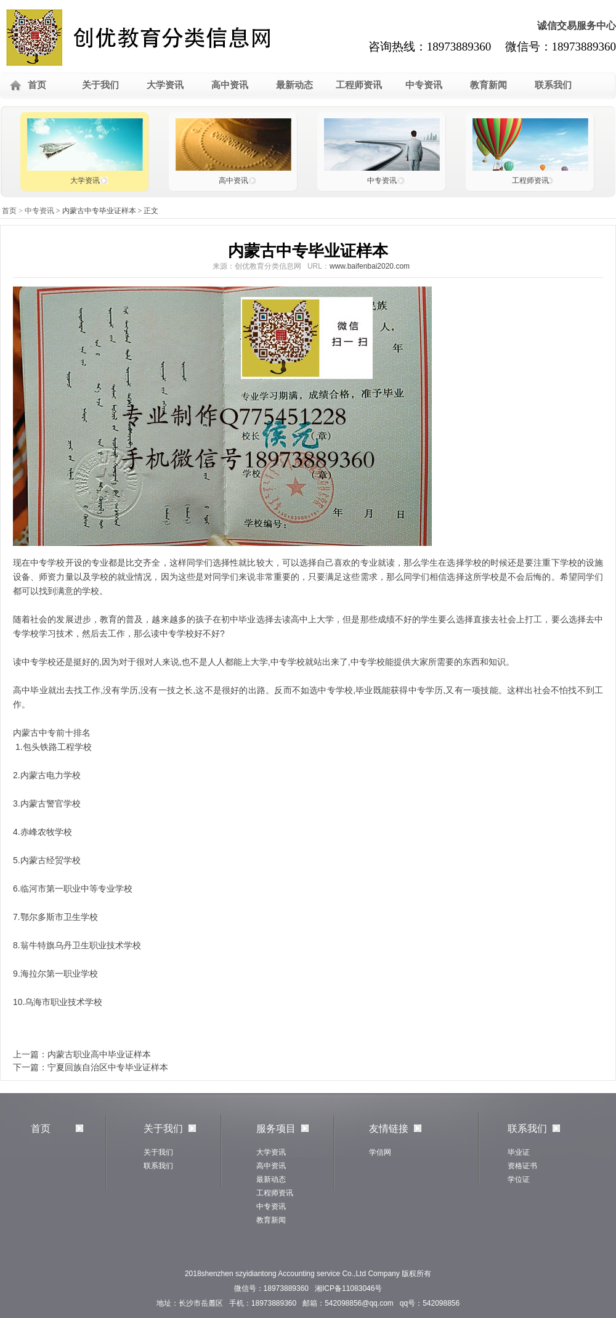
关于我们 (100, 84)
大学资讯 (165, 84)
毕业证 (519, 1152)
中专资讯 (423, 84)
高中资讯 (229, 84)
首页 (37, 84)
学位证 (519, 1179)
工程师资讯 (359, 84)
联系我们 (553, 84)
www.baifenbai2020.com (370, 266)
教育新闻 (488, 84)
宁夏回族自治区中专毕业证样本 (107, 1067)
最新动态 (294, 84)
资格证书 (522, 1165)
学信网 (380, 1152)
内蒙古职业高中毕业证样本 (99, 1054)
